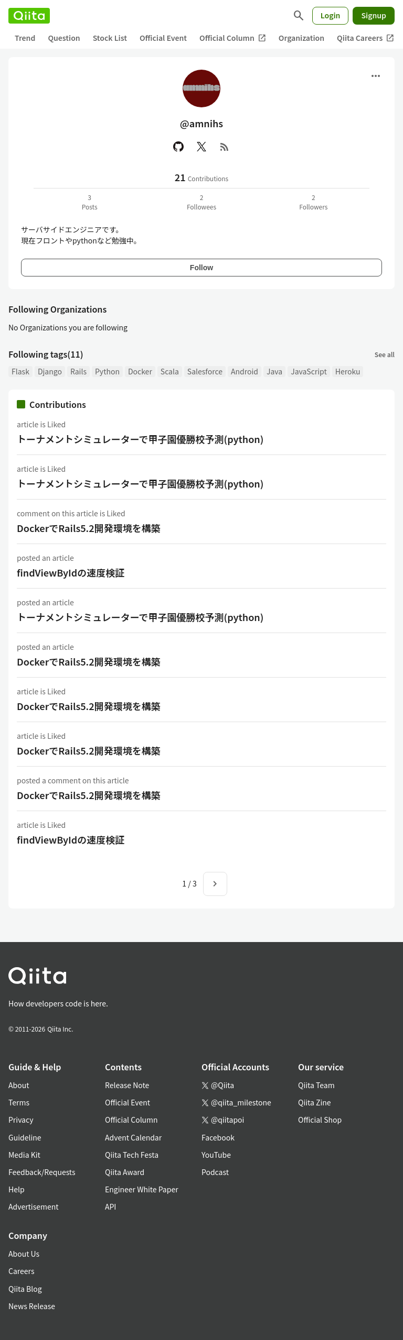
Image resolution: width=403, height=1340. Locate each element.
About (18, 1085)
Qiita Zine (314, 1102)
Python (107, 371)
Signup (373, 15)
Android (244, 371)
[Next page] (215, 884)
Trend (25, 37)
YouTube (216, 1154)
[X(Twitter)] (201, 146)
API (110, 1206)
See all (385, 354)
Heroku (347, 371)
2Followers (313, 202)
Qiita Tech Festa (131, 1154)
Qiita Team (316, 1085)
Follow (201, 267)
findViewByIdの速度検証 (70, 572)
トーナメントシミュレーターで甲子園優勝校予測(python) (140, 439)
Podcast (215, 1172)
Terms (18, 1102)
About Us (23, 1253)
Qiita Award (124, 1172)
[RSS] (224, 146)
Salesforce (204, 371)
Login (331, 15)
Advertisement (33, 1206)
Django (50, 371)
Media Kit (24, 1154)
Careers (21, 1271)
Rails (78, 371)
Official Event (163, 37)
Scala (170, 371)
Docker (140, 371)
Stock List (110, 37)
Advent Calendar (133, 1137)
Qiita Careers (365, 37)
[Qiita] (29, 16)
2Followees (201, 202)
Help (16, 1189)
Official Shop (320, 1119)
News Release (31, 1306)
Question (64, 37)
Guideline (24, 1137)
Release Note (127, 1085)
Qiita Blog (25, 1288)
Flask (20, 371)
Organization (301, 37)
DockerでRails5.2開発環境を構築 (89, 528)
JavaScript (309, 371)
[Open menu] (375, 75)
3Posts (90, 202)
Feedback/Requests (42, 1172)
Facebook (218, 1137)
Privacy (20, 1119)
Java (274, 371)
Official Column (232, 37)
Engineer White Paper (141, 1189)
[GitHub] (178, 146)
